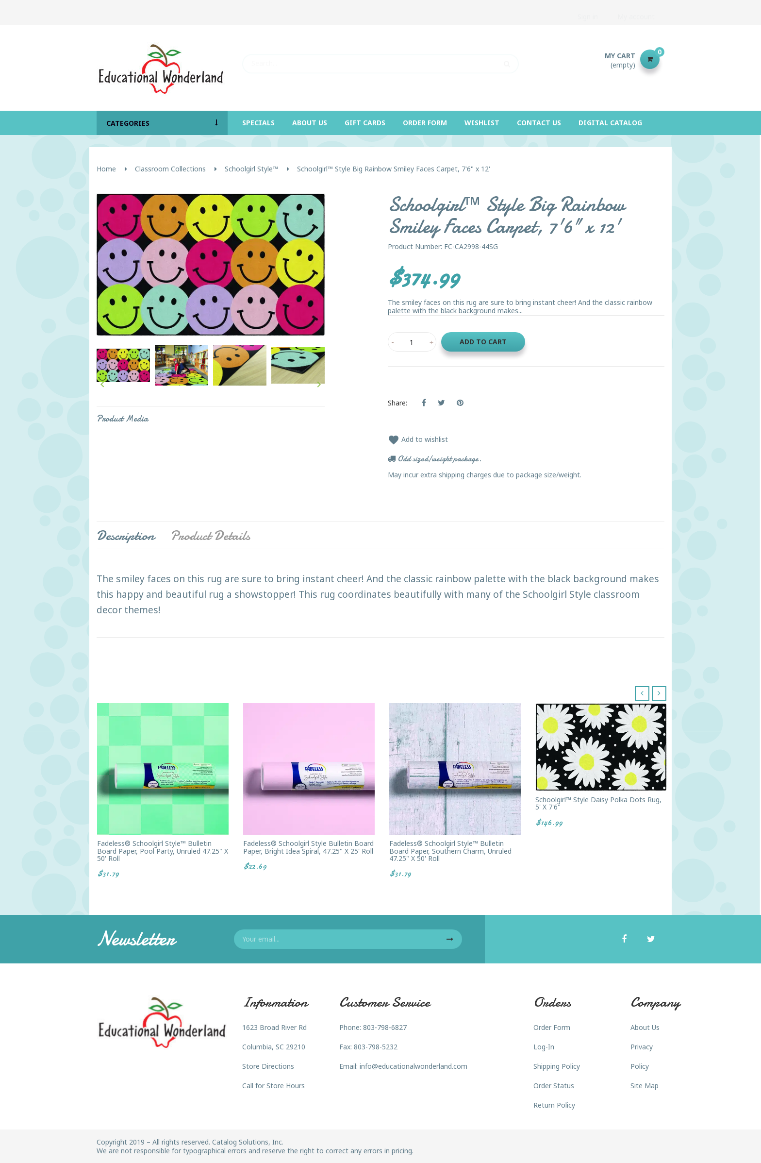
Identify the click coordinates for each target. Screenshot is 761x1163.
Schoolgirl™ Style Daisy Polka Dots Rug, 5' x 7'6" (598, 803)
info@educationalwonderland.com (413, 1066)
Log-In (543, 1046)
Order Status (553, 1085)
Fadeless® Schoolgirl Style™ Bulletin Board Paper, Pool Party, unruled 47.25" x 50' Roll (162, 851)
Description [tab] (125, 535)
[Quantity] (412, 342)
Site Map (644, 1085)
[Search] (380, 59)
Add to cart (483, 341)
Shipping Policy (556, 1066)
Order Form (551, 1027)
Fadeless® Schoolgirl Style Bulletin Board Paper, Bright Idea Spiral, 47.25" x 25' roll (308, 847)
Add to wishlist (418, 439)
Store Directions (268, 1066)
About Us (645, 1027)
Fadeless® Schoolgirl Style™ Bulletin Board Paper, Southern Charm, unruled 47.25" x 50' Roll (450, 851)
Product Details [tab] (210, 535)
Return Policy (554, 1105)
